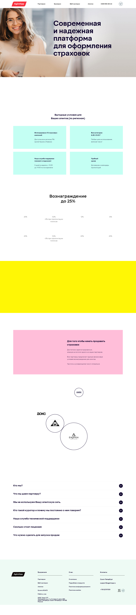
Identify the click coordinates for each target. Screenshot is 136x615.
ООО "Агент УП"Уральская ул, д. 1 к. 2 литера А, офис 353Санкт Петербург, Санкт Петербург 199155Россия (52, 600)
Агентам (40, 586)
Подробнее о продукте (77, 583)
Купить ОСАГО (43, 590)
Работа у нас (42, 594)
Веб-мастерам (43, 583)
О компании (73, 579)
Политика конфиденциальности (79, 586)
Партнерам (41, 579)
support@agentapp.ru (108, 583)
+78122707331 (105, 589)
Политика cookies (75, 590)
